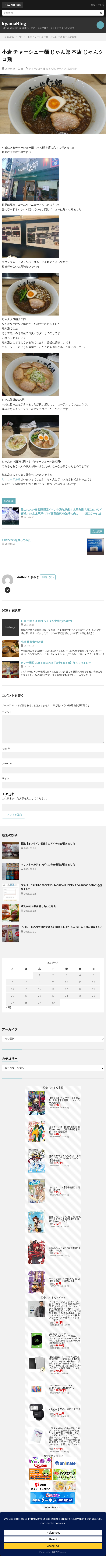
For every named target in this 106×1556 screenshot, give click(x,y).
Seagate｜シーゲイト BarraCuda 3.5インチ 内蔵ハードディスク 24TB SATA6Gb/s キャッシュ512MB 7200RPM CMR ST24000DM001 (65, 1338)
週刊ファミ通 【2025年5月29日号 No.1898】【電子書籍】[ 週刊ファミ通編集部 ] (65, 1129)
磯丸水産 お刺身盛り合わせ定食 (38, 906)
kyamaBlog (14, 23)
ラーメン (61, 68)
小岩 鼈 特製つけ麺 (32, 641)
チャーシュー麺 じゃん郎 (42, 68)
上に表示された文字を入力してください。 (25, 798)
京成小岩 (72, 68)
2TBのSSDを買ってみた (16, 540)
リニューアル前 (11, 479)
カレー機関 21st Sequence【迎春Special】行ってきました (56, 662)
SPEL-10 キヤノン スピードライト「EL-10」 (64, 1409)
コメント (7, 712)
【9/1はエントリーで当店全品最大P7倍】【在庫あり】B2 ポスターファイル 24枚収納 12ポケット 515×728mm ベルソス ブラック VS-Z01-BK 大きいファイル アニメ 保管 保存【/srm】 (65, 1362)
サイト (5, 778)
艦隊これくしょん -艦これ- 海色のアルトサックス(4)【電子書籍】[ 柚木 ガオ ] (65, 1219)
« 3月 (8, 1007)
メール (7, 763)
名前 (6, 748)
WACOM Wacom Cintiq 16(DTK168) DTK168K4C (61, 1386)
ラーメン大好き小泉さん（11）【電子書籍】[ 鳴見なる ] (65, 1279)
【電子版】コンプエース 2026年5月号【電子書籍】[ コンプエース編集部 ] (65, 1100)
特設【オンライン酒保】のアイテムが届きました (48, 843)
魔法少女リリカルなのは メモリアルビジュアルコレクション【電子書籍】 (65, 1158)
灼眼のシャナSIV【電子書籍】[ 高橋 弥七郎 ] (64, 1249)
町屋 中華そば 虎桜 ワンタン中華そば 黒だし (47, 621)
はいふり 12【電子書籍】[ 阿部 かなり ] (64, 1188)
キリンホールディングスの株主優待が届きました (48, 864)
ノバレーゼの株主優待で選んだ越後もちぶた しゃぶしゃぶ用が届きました (62, 927)
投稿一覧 (47, 577)
